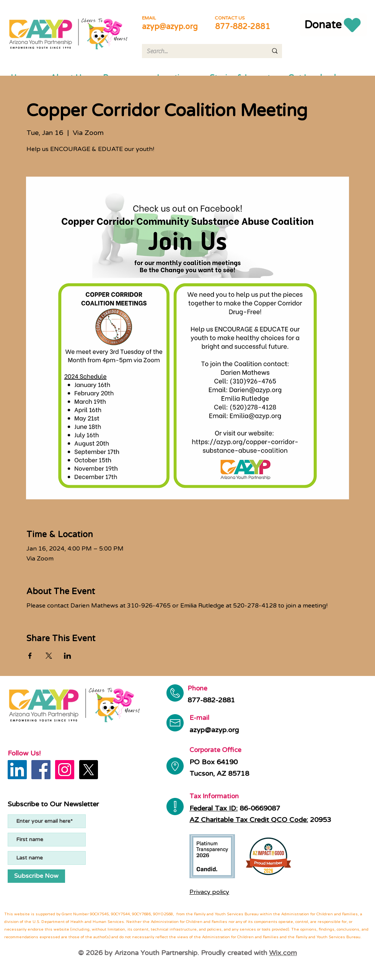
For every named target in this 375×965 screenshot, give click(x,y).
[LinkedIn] (17, 769)
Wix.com (283, 953)
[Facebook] (41, 769)
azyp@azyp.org (170, 26)
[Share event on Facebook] (30, 656)
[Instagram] (64, 769)
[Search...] (201, 51)
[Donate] (333, 24)
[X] (88, 769)
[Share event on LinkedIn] (67, 656)
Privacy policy (209, 892)
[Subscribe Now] (36, 876)
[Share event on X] (48, 656)
